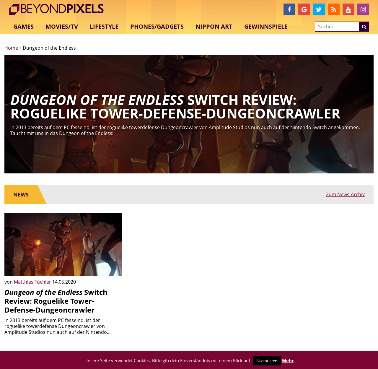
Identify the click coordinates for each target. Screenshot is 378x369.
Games (23, 26)
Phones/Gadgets (157, 26)
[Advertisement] (189, 254)
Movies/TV (61, 26)
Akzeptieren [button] (266, 360)
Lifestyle (104, 26)
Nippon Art (213, 26)
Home (11, 48)
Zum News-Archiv (345, 194)
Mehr (288, 360)
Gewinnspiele (266, 26)
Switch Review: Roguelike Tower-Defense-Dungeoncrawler (55, 301)
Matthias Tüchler (33, 282)
